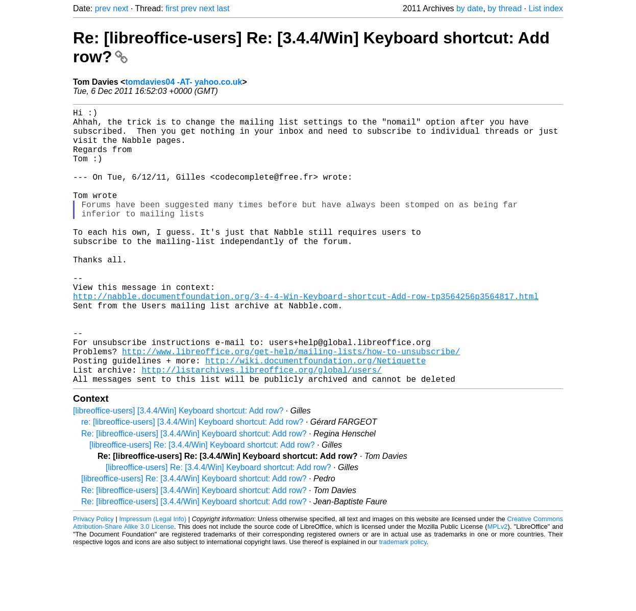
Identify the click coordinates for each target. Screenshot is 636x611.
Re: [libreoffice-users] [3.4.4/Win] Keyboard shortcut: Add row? (194, 495)
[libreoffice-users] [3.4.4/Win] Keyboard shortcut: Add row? (178, 472)
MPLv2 (497, 588)
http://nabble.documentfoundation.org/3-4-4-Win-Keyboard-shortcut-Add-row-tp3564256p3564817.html (306, 339)
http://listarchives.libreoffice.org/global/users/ (261, 428)
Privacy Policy (93, 580)
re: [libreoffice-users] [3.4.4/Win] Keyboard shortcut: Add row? (192, 483)
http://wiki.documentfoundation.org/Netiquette (315, 417)
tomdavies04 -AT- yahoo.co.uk (183, 82)
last (223, 8)
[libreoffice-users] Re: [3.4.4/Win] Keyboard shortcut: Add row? (202, 506)
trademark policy (403, 603)
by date (469, 8)
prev (103, 8)
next (120, 8)
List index (545, 8)
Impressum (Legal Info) (152, 580)
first (172, 8)
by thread (504, 8)
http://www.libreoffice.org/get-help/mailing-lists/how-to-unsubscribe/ (291, 406)
